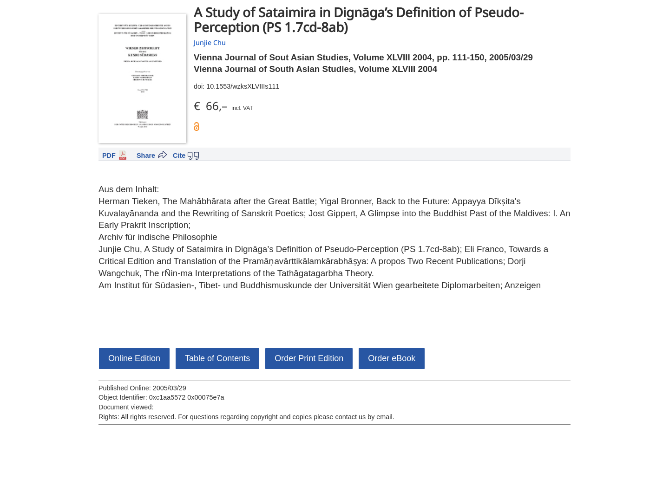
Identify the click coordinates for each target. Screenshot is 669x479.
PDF (109, 155)
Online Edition (134, 358)
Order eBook (391, 358)
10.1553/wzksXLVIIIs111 (242, 86)
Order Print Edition (309, 358)
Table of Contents (217, 358)
